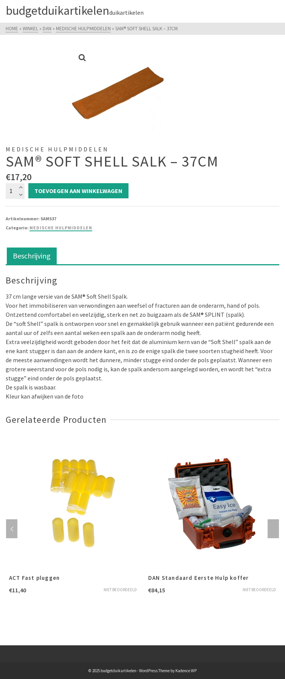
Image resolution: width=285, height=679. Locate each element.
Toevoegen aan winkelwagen (78, 191)
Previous (11, 528)
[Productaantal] (15, 190)
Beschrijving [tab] (32, 255)
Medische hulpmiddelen (60, 227)
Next (273, 528)
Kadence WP (186, 670)
